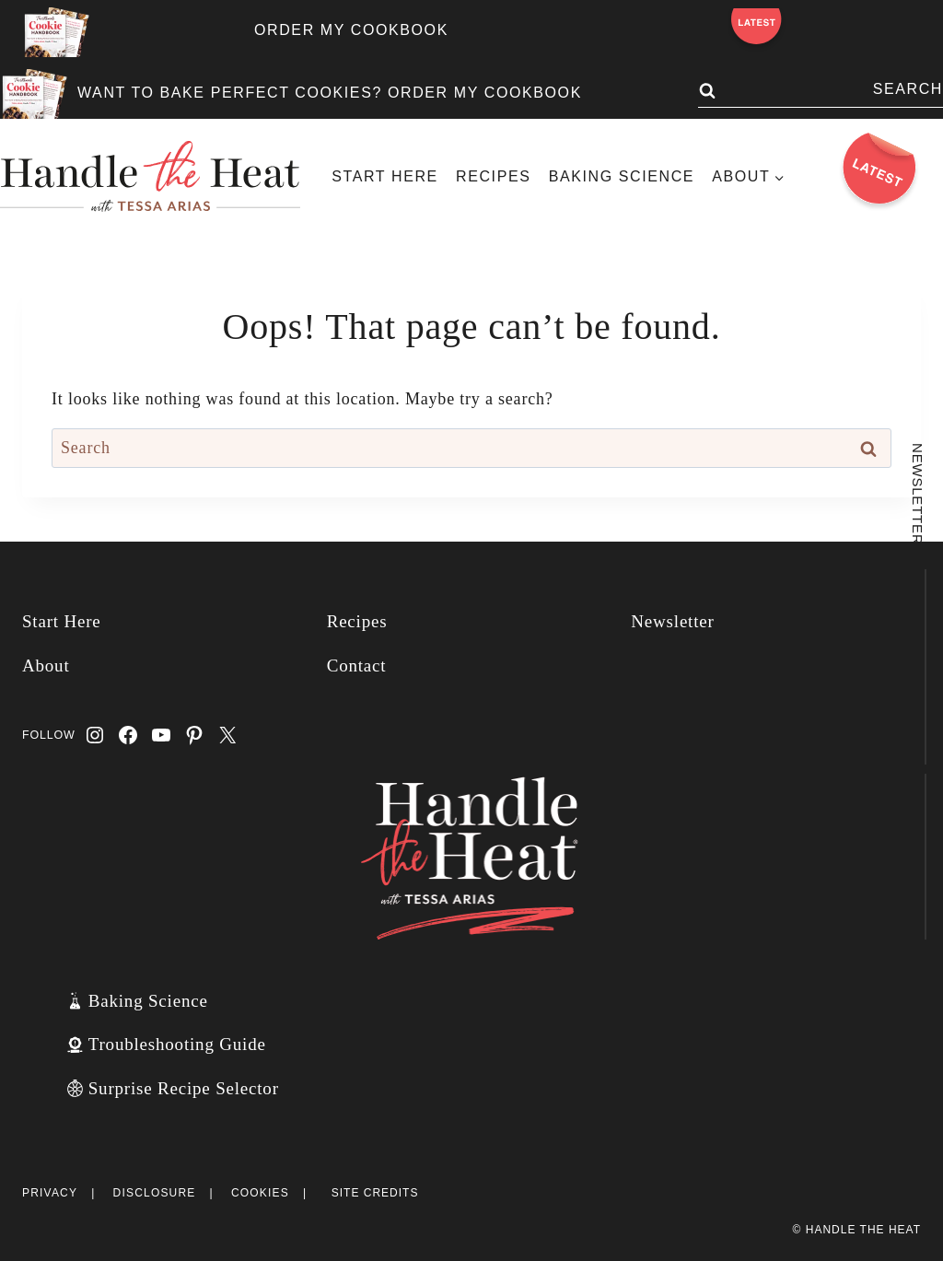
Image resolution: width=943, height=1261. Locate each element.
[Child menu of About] (749, 176)
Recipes (493, 176)
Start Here (385, 176)
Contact (357, 665)
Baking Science (621, 176)
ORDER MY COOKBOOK (351, 30)
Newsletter (672, 621)
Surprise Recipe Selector (183, 1088)
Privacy (49, 1192)
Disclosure (154, 1192)
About (46, 665)
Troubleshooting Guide (177, 1044)
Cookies (260, 1192)
